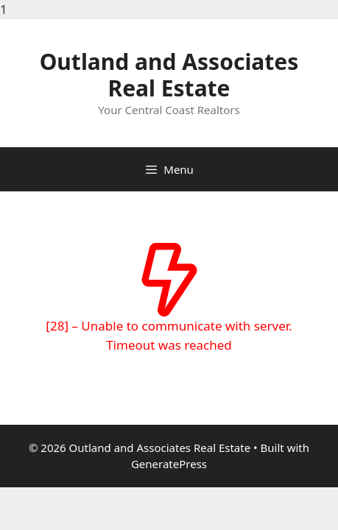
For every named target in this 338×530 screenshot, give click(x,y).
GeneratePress (169, 463)
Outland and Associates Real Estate (169, 74)
